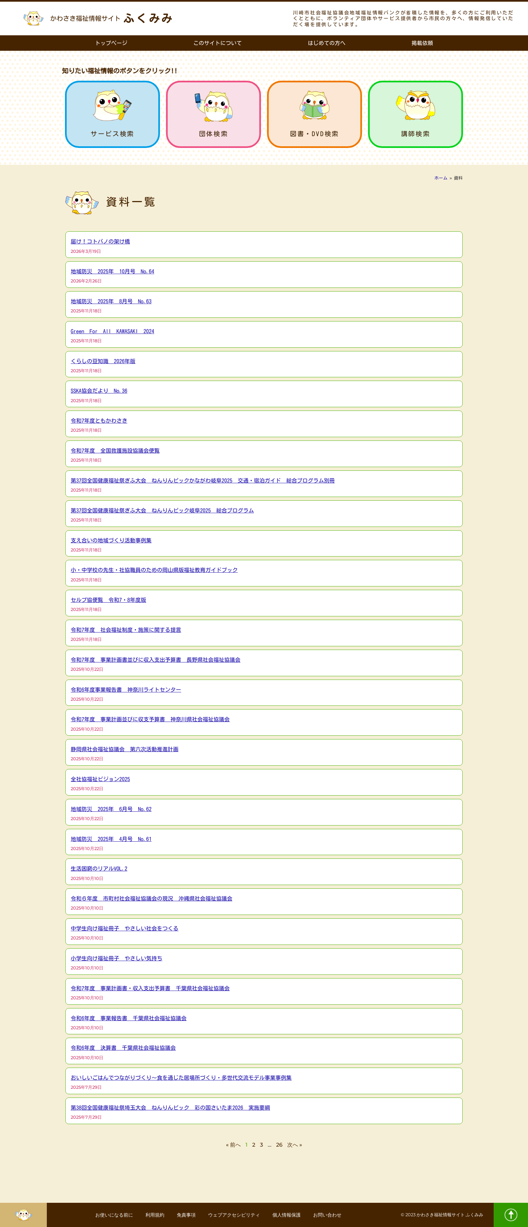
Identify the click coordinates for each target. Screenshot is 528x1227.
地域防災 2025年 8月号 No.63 (111, 301)
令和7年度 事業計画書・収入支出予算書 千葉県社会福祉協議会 (150, 988)
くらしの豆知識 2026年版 (103, 361)
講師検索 (415, 133)
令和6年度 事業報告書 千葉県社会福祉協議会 (129, 1018)
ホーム (441, 178)
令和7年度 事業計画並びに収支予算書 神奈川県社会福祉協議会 (150, 719)
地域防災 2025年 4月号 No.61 (111, 839)
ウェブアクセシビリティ (235, 1215)
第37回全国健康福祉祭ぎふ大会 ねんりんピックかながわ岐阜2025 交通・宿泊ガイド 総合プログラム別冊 (203, 480)
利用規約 (153, 1215)
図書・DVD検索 (314, 133)
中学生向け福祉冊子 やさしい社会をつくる (124, 928)
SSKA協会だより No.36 (99, 390)
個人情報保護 (288, 1215)
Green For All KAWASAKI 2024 (112, 331)
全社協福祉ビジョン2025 (100, 779)
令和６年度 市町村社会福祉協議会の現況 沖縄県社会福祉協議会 (151, 898)
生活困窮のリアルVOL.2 (99, 868)
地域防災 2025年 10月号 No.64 (112, 271)
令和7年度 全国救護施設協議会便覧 (115, 450)
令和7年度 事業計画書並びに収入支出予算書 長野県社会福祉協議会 (155, 659)
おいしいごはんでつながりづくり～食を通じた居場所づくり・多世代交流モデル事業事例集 (181, 1077)
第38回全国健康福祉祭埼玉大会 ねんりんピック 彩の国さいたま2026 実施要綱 (170, 1107)
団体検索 (213, 133)
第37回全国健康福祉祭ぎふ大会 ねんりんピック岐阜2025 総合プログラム (162, 510)
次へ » (294, 1145)
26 (279, 1145)
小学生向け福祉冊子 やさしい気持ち (116, 958)
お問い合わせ (330, 1215)
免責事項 (185, 1215)
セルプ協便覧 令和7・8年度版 (108, 600)
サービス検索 (112, 133)
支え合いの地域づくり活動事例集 (111, 540)
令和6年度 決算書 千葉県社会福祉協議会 (123, 1047)
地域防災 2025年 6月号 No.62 (111, 809)
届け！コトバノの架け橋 (100, 241)
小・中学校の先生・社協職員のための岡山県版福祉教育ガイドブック (154, 570)
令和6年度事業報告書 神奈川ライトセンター (126, 689)
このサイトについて (217, 43)
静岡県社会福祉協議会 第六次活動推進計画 (124, 749)
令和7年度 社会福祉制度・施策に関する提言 (126, 629)
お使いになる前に (112, 1215)
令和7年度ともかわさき (99, 420)
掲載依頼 (422, 43)
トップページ (111, 43)
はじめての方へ (326, 43)
